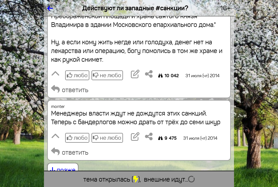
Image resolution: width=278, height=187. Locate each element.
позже (62, 170)
